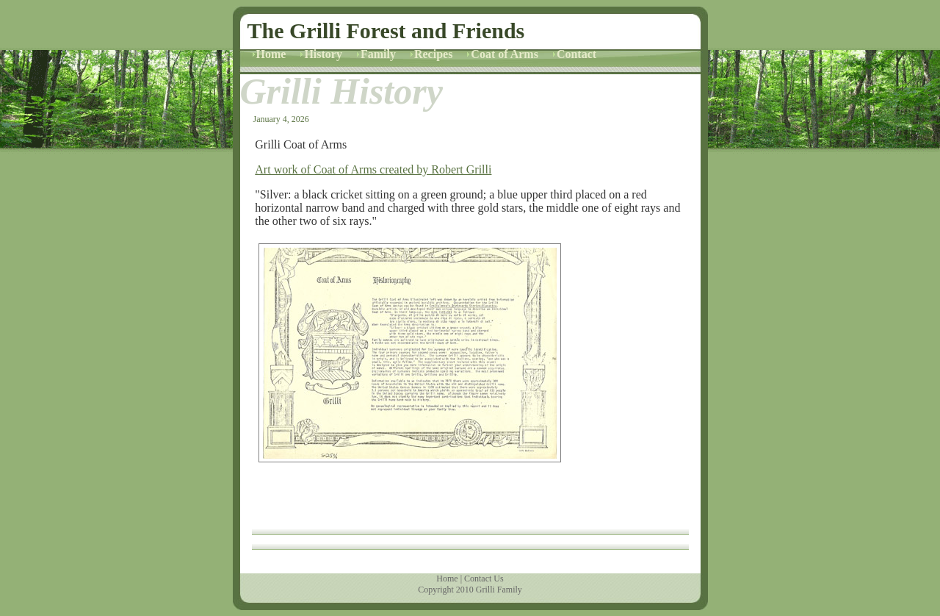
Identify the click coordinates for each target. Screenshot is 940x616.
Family (378, 54)
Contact (576, 54)
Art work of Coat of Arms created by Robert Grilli (373, 169)
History (323, 54)
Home (271, 54)
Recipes (433, 54)
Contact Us (484, 578)
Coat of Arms (504, 54)
